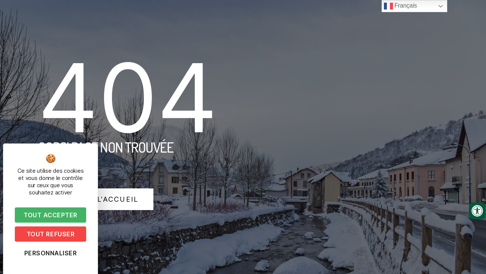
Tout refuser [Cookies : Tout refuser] (50, 234)
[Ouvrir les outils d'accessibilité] (477, 210)
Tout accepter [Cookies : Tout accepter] (50, 215)
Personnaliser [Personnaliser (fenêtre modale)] (50, 253)
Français (400, 6)
